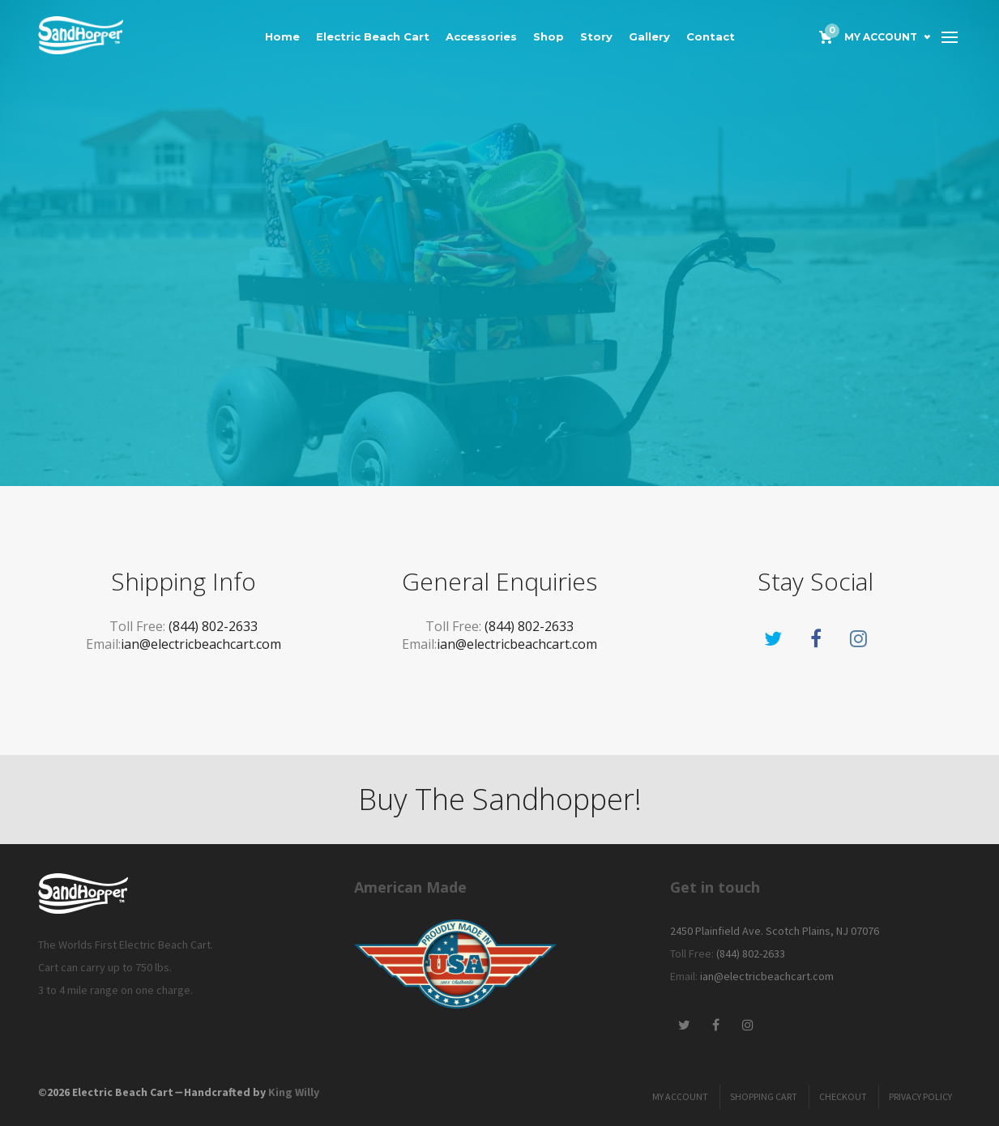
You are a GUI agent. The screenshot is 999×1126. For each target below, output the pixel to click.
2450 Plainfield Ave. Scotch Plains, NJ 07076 (774, 930)
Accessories (481, 36)
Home (282, 36)
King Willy (293, 1092)
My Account (880, 37)
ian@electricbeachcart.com (201, 644)
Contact (710, 36)
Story (596, 36)
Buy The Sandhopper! (500, 799)
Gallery (649, 36)
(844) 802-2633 (213, 626)
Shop (548, 36)
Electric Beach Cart (372, 36)
